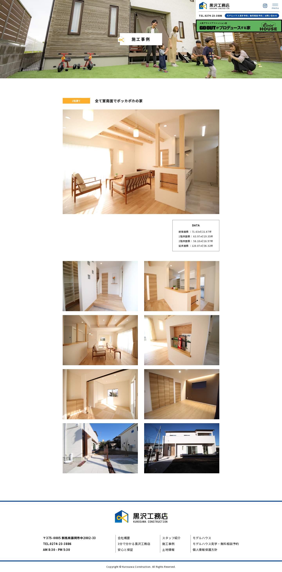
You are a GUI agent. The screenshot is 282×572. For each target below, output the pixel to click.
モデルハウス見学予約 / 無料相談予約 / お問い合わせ (252, 15)
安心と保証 (125, 550)
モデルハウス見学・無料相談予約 (216, 544)
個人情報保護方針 (205, 550)
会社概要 (124, 538)
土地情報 (168, 550)
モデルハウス (202, 538)
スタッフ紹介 (171, 538)
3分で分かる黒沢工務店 (134, 544)
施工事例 (168, 544)
